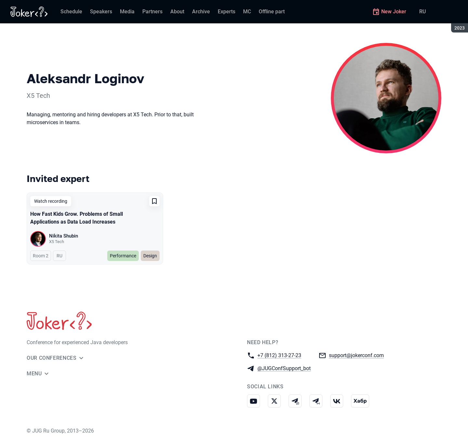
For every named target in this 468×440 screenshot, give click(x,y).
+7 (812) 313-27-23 (279, 355)
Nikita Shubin (63, 236)
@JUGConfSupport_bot (284, 368)
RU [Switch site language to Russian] (422, 11)
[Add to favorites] (154, 201)
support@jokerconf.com (356, 355)
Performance (123, 255)
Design (150, 255)
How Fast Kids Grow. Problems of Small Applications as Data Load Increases (76, 218)
